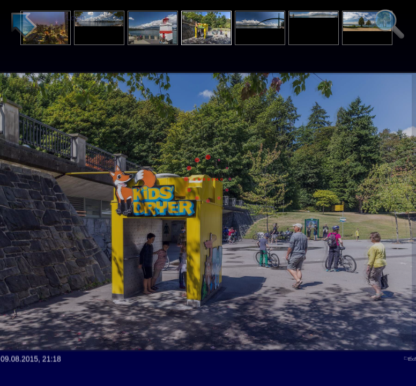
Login (75, 17)
